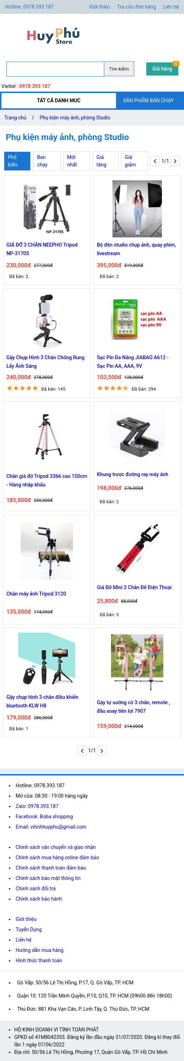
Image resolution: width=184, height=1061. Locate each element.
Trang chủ (15, 117)
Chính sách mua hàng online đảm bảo (57, 857)
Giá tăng (101, 161)
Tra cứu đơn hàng (136, 7)
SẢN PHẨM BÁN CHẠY (148, 100)
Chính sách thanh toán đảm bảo (51, 868)
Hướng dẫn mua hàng (39, 950)
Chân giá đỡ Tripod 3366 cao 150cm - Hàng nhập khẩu (46, 480)
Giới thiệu (26, 919)
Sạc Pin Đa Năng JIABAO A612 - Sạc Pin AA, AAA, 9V (132, 362)
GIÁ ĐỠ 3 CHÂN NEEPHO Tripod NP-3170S (42, 249)
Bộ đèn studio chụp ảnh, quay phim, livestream (136, 249)
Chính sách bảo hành (39, 899)
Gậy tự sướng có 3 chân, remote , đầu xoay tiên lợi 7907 (133, 707)
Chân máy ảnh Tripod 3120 (36, 594)
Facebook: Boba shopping (44, 816)
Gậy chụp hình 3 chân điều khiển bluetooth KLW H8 (42, 701)
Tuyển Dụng (29, 929)
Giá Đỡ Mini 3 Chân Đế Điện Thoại (134, 587)
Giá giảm (130, 161)
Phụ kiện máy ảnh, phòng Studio (75, 117)
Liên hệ (171, 7)
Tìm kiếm (119, 69)
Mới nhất (72, 161)
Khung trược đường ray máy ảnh (132, 474)
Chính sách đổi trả (36, 888)
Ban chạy (42, 161)
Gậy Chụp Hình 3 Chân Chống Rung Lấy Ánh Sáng (45, 362)
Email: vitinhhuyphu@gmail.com (51, 827)
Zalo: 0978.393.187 (37, 806)
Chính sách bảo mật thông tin (48, 878)
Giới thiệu (99, 7)
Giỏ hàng (162, 69)
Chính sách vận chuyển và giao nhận (56, 847)
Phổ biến (12, 161)
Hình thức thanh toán (39, 960)
